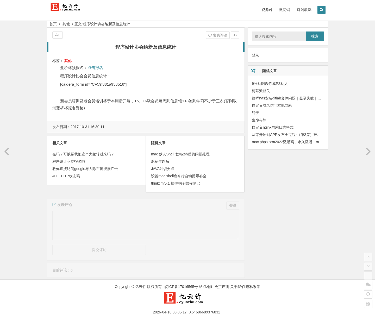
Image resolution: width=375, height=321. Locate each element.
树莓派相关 (261, 91)
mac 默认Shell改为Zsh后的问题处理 (180, 154)
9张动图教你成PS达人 (270, 83)
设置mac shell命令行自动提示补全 (179, 176)
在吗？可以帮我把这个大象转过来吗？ (83, 154)
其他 (66, 24)
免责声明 (222, 287)
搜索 (314, 36)
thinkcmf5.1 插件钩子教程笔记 (175, 183)
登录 (255, 55)
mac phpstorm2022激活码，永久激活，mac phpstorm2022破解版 (305, 142)
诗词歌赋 (304, 10)
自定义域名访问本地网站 (272, 105)
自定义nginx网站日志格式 (272, 127)
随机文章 (269, 71)
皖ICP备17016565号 (181, 287)
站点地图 (206, 287)
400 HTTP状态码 (66, 176)
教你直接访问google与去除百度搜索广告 (85, 169)
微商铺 (284, 10)
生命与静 (259, 120)
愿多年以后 (160, 161)
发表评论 (218, 35)
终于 (255, 113)
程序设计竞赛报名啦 (68, 161)
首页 (53, 24)
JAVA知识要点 (162, 169)
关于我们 (237, 287)
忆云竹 (140, 287)
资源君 (266, 10)
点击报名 (95, 67)
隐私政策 (253, 287)
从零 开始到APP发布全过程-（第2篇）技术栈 (288, 135)
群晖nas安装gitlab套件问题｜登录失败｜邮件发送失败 (295, 98)
